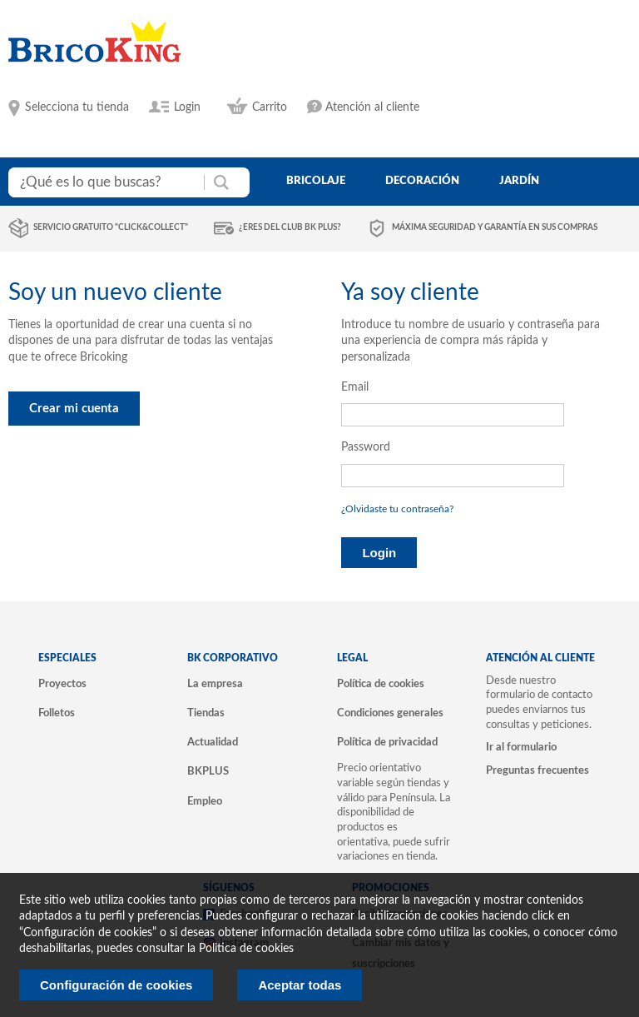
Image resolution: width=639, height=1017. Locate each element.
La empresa (215, 684)
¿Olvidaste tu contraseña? (397, 509)
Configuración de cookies (116, 985)
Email (355, 387)
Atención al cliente (372, 107)
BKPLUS (208, 771)
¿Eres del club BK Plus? (290, 227)
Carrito (269, 107)
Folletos (56, 713)
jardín (519, 181)
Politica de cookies (246, 949)
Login (187, 107)
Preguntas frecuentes (537, 770)
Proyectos (62, 684)
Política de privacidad (387, 742)
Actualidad (212, 742)
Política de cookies (380, 684)
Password (365, 447)
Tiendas (206, 713)
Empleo (204, 801)
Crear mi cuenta (74, 408)
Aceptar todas (299, 985)
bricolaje (315, 181)
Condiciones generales (390, 713)
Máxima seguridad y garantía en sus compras (494, 227)
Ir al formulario (521, 747)
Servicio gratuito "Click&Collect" (110, 227)
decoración (422, 181)
